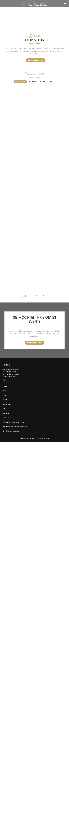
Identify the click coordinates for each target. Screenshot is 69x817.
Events (5, 390)
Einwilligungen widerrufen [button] (11, 431)
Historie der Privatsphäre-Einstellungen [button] (15, 426)
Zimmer (5, 399)
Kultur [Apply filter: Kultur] (42, 82)
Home (5, 386)
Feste (4, 395)
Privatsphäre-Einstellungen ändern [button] (14, 422)
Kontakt (5, 408)
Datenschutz (7, 417)
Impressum (6, 413)
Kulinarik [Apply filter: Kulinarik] (32, 82)
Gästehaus (6, 404)
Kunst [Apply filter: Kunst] (51, 82)
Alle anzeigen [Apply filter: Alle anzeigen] (20, 82)
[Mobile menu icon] (65, 3)
